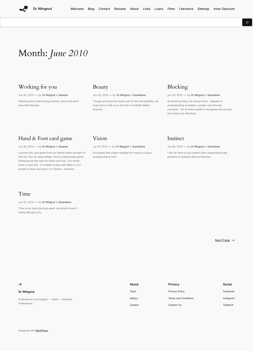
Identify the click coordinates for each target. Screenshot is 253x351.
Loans (159, 9)
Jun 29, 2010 (175, 94)
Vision (100, 138)
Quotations (139, 94)
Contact (104, 9)
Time (24, 194)
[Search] (247, 22)
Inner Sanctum (224, 9)
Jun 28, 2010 (26, 146)
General (63, 94)
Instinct (175, 138)
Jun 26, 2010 (175, 146)
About (134, 9)
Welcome (77, 9)
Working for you (37, 87)
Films (171, 9)
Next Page (225, 240)
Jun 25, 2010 (26, 202)
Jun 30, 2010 (26, 94)
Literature (186, 9)
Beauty (100, 87)
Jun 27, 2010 (100, 146)
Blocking (177, 87)
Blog (91, 9)
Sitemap (203, 9)
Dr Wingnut (42, 9)
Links (146, 9)
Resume (120, 9)
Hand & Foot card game (45, 138)
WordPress (42, 330)
